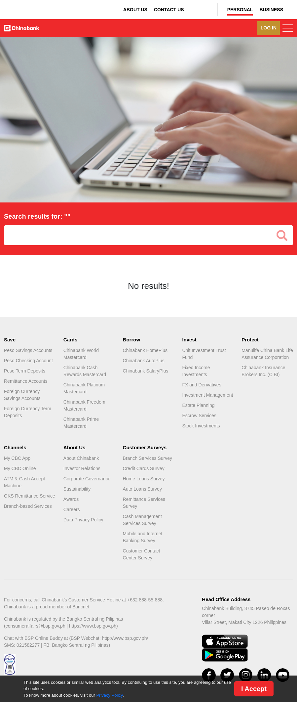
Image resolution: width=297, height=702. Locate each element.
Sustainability (77, 489)
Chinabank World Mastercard (81, 354)
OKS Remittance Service (29, 496)
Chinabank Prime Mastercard (81, 423)
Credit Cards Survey (144, 468)
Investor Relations (81, 468)
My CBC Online (20, 468)
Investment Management (207, 395)
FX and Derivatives (201, 384)
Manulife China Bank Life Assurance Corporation (267, 354)
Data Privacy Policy (83, 519)
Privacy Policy (109, 695)
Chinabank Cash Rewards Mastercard (84, 371)
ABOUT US (135, 9)
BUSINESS (271, 9)
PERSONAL (240, 9)
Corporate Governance (86, 478)
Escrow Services (199, 415)
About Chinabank (81, 458)
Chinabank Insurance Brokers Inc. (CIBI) (263, 371)
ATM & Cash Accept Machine (24, 482)
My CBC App (17, 458)
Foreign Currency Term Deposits (27, 412)
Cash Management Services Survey (142, 520)
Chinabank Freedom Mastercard (84, 405)
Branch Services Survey (147, 458)
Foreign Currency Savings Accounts (22, 395)
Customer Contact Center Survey (141, 554)
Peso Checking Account (28, 360)
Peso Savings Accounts (28, 350)
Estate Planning (198, 405)
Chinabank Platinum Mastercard (84, 388)
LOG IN (269, 27)
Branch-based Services (28, 506)
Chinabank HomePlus (145, 350)
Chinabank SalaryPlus (145, 370)
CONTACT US (169, 9)
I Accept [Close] (254, 688)
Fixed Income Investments (196, 371)
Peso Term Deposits (24, 370)
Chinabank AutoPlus (144, 360)
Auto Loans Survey (142, 489)
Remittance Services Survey (144, 503)
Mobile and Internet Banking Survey (143, 537)
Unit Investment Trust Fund (204, 354)
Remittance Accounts (26, 381)
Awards (71, 499)
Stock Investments (201, 425)
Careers (71, 509)
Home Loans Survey (144, 478)
